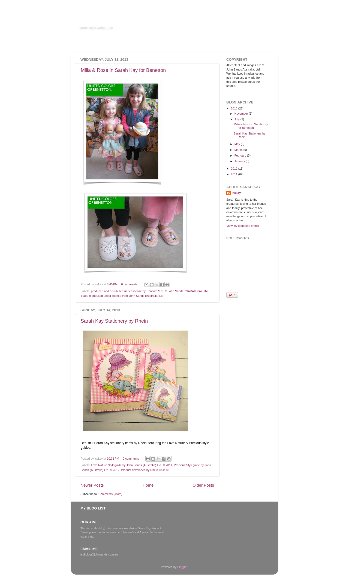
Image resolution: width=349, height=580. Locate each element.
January (240, 161)
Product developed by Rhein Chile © (145, 470)
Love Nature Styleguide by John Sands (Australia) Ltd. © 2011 (131, 465)
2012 (234, 168)
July (237, 119)
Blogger (182, 567)
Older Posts (203, 485)
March (238, 149)
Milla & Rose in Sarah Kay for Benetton (123, 70)
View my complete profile (242, 225)
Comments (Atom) (110, 494)
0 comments (129, 284)
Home (148, 485)
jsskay (236, 192)
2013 (234, 108)
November (241, 113)
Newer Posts (92, 485)
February (240, 155)
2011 (234, 174)
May (237, 144)
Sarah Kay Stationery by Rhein (114, 321)
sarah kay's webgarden (96, 28)
